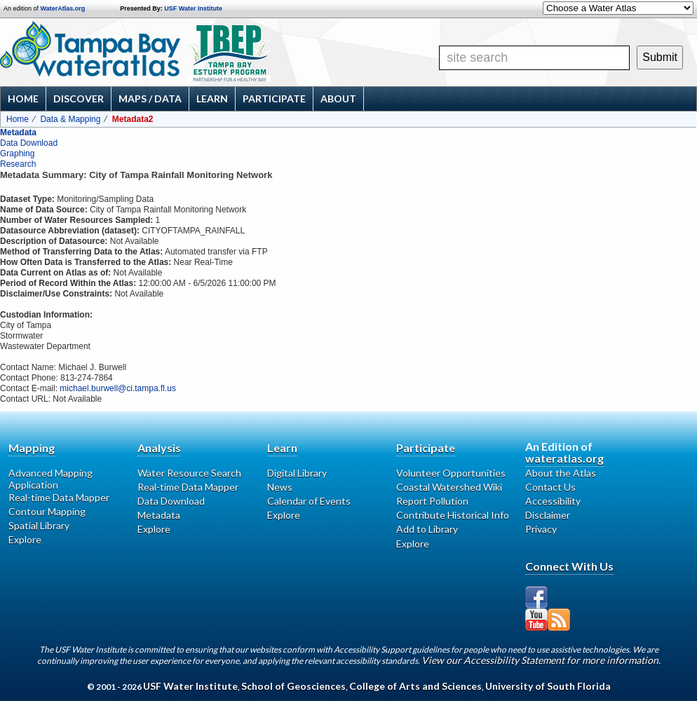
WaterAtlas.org (63, 8)
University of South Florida (548, 686)
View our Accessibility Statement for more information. (541, 660)
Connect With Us (569, 566)
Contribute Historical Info (452, 515)
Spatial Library (38, 525)
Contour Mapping (47, 511)
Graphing (17, 153)
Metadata (18, 132)
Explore (24, 539)
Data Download (28, 143)
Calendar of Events (309, 501)
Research (18, 164)
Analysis (159, 447)
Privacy (541, 529)
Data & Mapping (70, 119)
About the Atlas (560, 473)
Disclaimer (547, 515)
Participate (274, 98)
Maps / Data (150, 98)
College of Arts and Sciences (415, 686)
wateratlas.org (564, 458)
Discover (78, 98)
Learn (212, 98)
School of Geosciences (293, 686)
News (279, 487)
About (338, 98)
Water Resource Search (189, 473)
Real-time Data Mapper (58, 497)
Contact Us (550, 487)
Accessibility (553, 501)
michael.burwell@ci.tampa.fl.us (118, 388)
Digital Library (297, 473)
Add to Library (427, 529)
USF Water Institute (193, 8)
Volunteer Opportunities (451, 473)
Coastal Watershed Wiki (449, 487)
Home (23, 98)
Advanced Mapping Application (50, 479)
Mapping (31, 447)
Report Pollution (432, 501)
